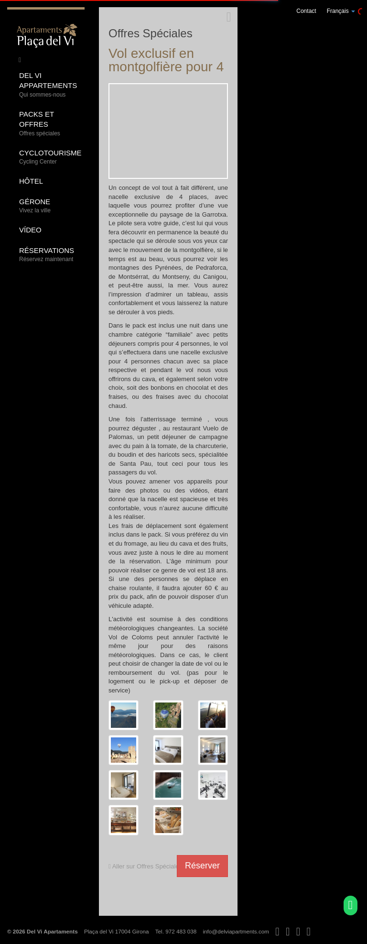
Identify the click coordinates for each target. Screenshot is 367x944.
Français (341, 11)
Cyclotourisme (50, 157)
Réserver (202, 865)
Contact (306, 11)
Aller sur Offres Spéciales (145, 866)
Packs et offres (48, 124)
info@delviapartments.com (236, 931)
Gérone (48, 206)
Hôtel (31, 181)
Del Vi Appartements (48, 85)
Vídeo (30, 230)
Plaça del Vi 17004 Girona (116, 931)
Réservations (48, 255)
